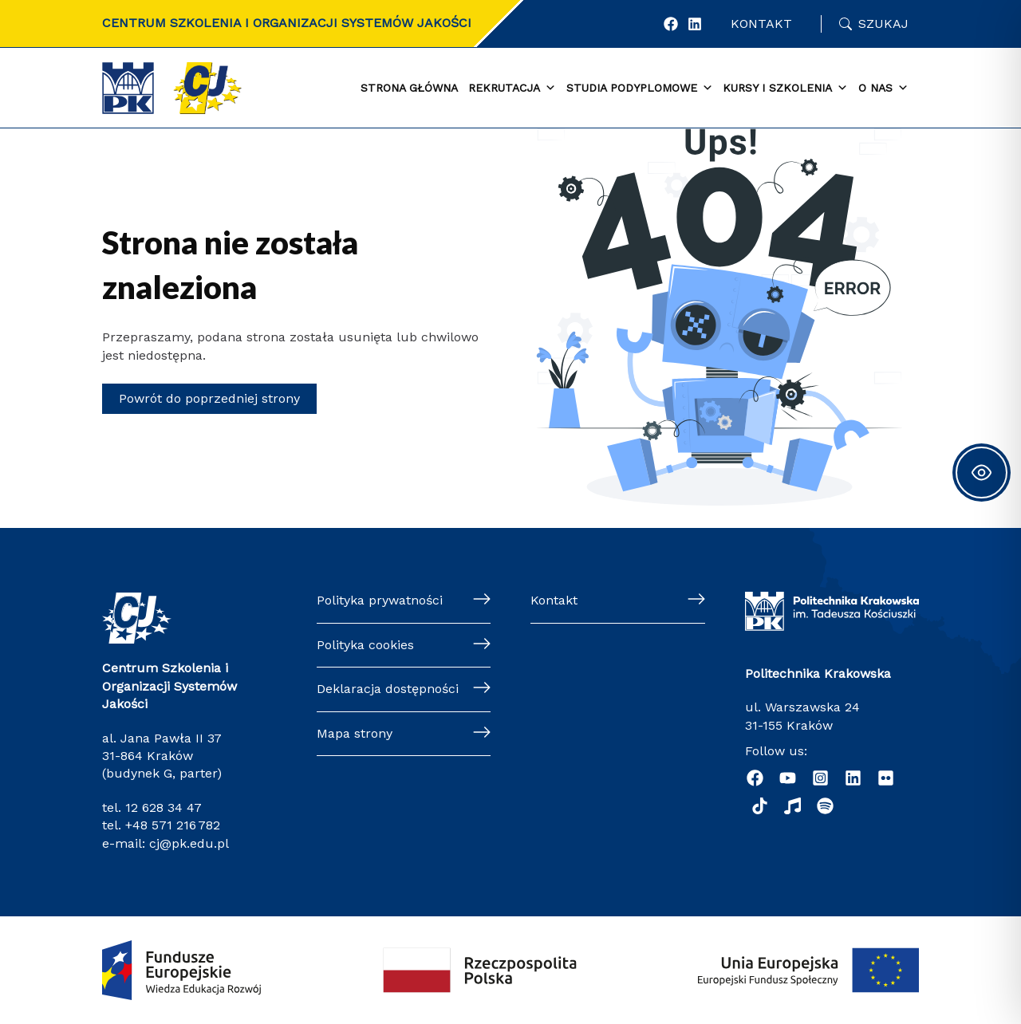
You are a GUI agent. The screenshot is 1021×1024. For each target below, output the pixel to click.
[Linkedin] (853, 778)
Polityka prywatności (380, 600)
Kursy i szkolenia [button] (785, 88)
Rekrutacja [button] (512, 88)
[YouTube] (788, 778)
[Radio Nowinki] (792, 806)
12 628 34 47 (163, 807)
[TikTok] (760, 806)
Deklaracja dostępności (388, 688)
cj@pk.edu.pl (189, 843)
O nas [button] (883, 88)
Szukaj (883, 23)
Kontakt (761, 23)
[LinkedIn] (695, 24)
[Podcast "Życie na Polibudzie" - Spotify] (825, 806)
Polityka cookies (365, 644)
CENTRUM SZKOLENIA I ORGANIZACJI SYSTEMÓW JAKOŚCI (286, 22)
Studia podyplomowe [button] (639, 88)
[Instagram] (820, 778)
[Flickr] (886, 778)
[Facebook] (671, 24)
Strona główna (409, 87)
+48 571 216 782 (172, 825)
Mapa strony (354, 733)
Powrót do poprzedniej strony (209, 398)
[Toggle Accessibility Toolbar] (981, 472)
